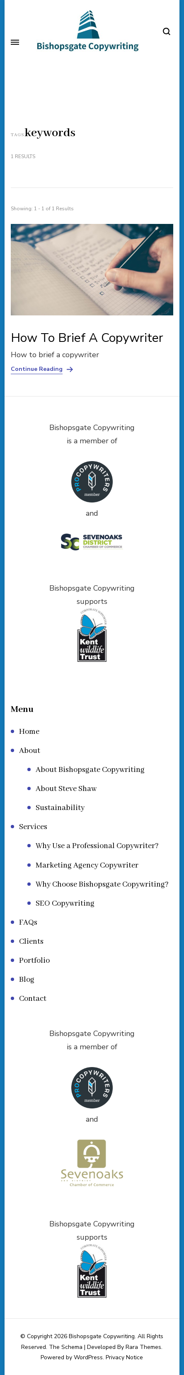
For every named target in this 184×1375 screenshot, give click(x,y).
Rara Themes (143, 1347)
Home (29, 732)
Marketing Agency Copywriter (87, 865)
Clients (31, 942)
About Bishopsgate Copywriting (90, 770)
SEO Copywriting (65, 904)
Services (33, 827)
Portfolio (34, 961)
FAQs (28, 923)
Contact (32, 999)
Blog (26, 980)
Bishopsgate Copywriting (102, 1336)
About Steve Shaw (66, 789)
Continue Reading (37, 369)
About (29, 751)
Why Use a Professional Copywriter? (97, 846)
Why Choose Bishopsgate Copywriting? (102, 884)
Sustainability (60, 808)
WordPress (88, 1357)
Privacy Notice (124, 1357)
